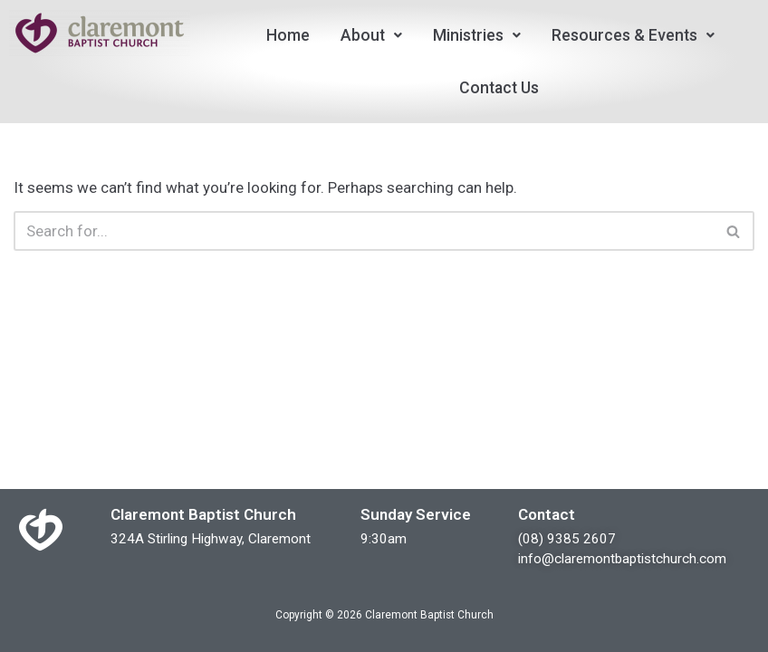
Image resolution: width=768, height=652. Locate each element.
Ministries (477, 35)
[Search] (364, 231)
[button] (371, 35)
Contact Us (499, 88)
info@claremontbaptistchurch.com (622, 559)
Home (288, 35)
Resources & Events (633, 35)
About (371, 35)
